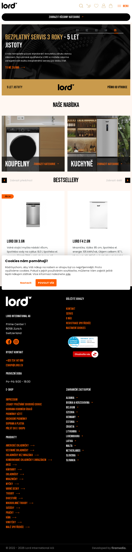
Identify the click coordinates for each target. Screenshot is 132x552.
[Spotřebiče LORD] (9, 5)
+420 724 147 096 (14, 360)
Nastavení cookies (75, 328)
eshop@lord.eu (14, 365)
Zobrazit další (114, 180)
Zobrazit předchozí (21, 180)
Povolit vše (46, 283)
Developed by (109, 548)
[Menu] (123, 6)
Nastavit (25, 283)
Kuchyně (82, 171)
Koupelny (17, 171)
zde (68, 274)
